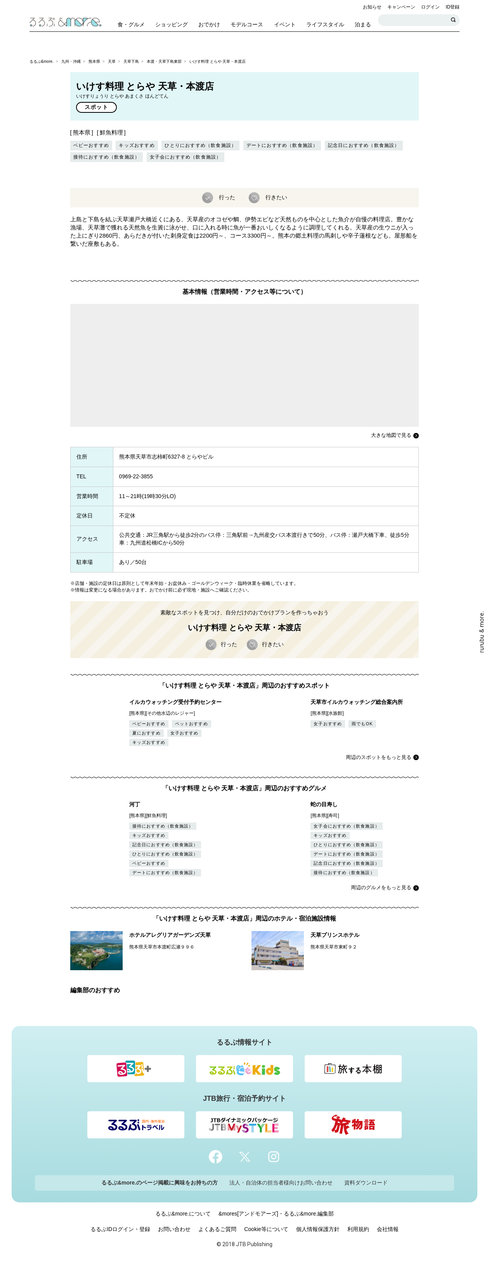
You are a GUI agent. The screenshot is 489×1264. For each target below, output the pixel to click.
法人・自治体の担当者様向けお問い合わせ (281, 1183)
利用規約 (358, 1229)
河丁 (134, 804)
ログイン (430, 7)
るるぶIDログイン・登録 (120, 1229)
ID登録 (453, 7)
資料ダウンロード (366, 1183)
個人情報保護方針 (318, 1229)
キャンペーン (401, 7)
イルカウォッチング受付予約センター (175, 702)
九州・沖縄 (71, 61)
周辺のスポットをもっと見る (378, 757)
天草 (112, 61)
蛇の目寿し (324, 804)
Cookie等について (266, 1229)
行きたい (275, 197)
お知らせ (372, 7)
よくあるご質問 (217, 1229)
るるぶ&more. (41, 61)
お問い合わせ (174, 1229)
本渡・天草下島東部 (164, 61)
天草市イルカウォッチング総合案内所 (356, 702)
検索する (454, 20)
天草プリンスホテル (334, 935)
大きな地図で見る (391, 435)
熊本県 (94, 61)
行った (226, 197)
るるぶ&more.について (183, 1214)
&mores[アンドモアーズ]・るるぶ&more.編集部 (276, 1214)
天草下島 (131, 61)
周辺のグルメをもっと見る (381, 887)
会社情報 (388, 1229)
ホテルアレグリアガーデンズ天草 (170, 935)
